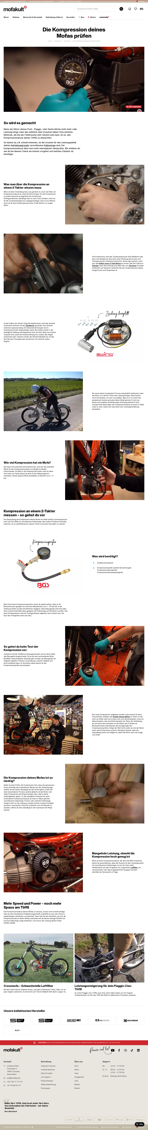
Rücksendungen (47, 1081)
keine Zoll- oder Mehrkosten (43, 1)
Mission (77, 1088)
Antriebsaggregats (20, 145)
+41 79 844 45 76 (14, 1085)
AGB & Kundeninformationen (88, 1127)
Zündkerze (29, 325)
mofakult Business (48, 1070)
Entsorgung (45, 1088)
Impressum (129, 1127)
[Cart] (141, 9)
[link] (104, 194)
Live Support (46, 1077)
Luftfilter (134, 867)
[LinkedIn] (138, 1050)
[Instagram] (125, 1050)
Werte (76, 1070)
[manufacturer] (17, 1020)
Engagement (79, 1077)
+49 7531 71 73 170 (14, 1082)
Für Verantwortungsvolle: (64, 1127)
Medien (77, 1084)
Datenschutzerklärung (111, 1127)
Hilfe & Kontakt (46, 1073)
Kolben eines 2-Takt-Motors (110, 263)
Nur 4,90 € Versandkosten (16, 1)
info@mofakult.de (13, 1078)
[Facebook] (119, 1050)
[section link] (6, 18)
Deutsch (141, 1)
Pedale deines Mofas (121, 717)
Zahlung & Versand (48, 1066)
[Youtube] (112, 1050)
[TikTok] (132, 1050)
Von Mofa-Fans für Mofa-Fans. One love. (17, 1127)
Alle (17, 1030)
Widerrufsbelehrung (48, 1084)
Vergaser (132, 266)
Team (76, 1073)
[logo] (15, 8)
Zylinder (95, 266)
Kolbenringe (50, 145)
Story (76, 1066)
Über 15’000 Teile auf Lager (71, 1)
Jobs (76, 1081)
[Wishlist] (135, 9)
